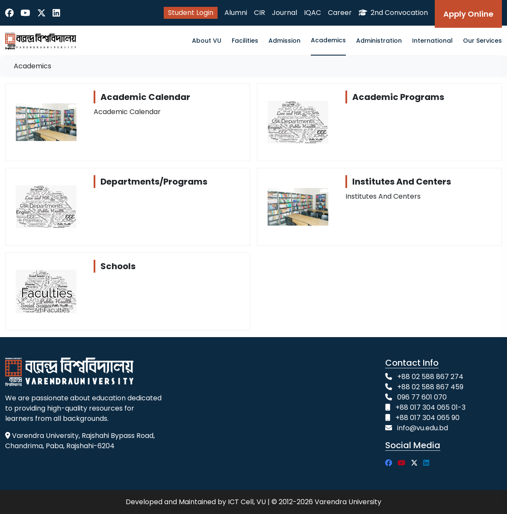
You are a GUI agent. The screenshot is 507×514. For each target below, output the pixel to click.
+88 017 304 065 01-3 (430, 407)
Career (340, 13)
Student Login (190, 13)
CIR (259, 13)
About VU (206, 40)
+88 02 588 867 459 (430, 387)
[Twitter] (41, 12)
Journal (284, 13)
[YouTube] (25, 12)
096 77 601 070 (422, 397)
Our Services (482, 40)
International (432, 40)
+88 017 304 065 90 (427, 418)
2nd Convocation (393, 13)
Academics (328, 40)
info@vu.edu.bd (422, 428)
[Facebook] (9, 12)
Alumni (235, 13)
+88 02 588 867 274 (430, 377)
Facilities (245, 40)
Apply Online (468, 14)
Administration (379, 40)
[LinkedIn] (56, 12)
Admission (284, 40)
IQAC (312, 13)
